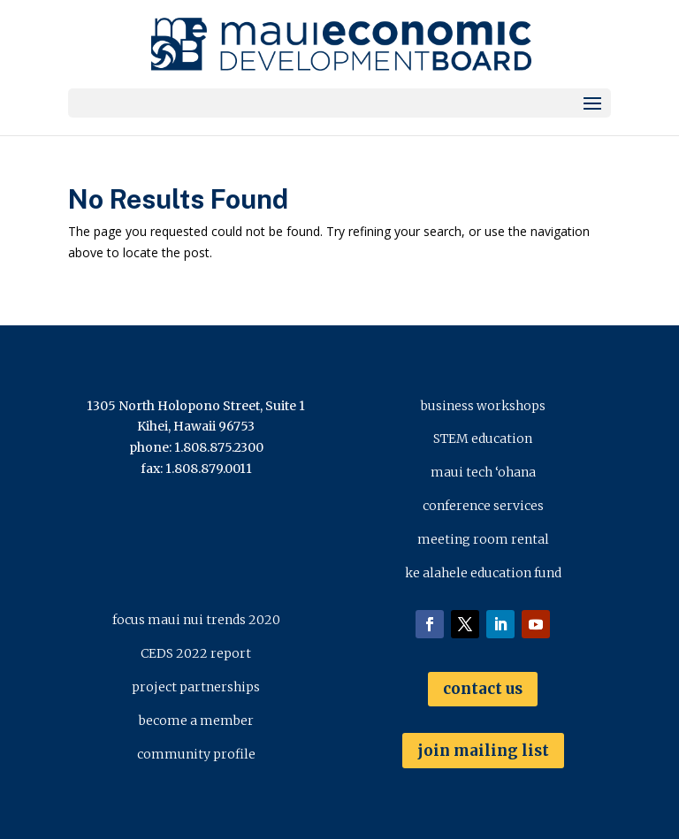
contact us (483, 688)
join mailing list (483, 750)
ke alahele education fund (483, 573)
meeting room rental (483, 539)
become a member (196, 720)
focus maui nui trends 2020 (196, 620)
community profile (196, 754)
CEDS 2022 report (196, 653)
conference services (483, 506)
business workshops (483, 406)
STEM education (482, 438)
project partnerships (196, 687)
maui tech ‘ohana (483, 472)
